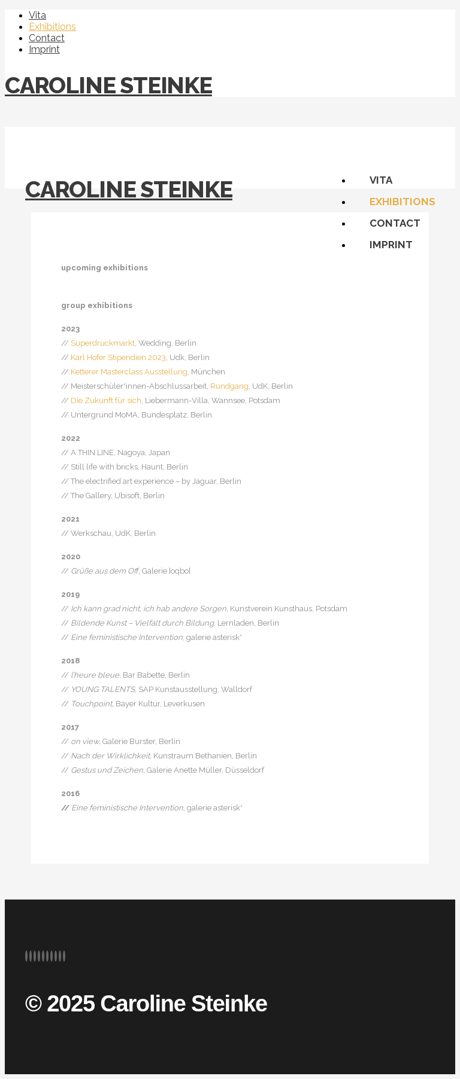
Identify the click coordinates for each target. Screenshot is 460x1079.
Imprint (44, 49)
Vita (37, 15)
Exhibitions (52, 26)
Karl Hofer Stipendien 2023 (118, 357)
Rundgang (229, 386)
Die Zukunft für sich (106, 400)
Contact (47, 38)
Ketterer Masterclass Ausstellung (129, 371)
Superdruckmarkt (103, 343)
